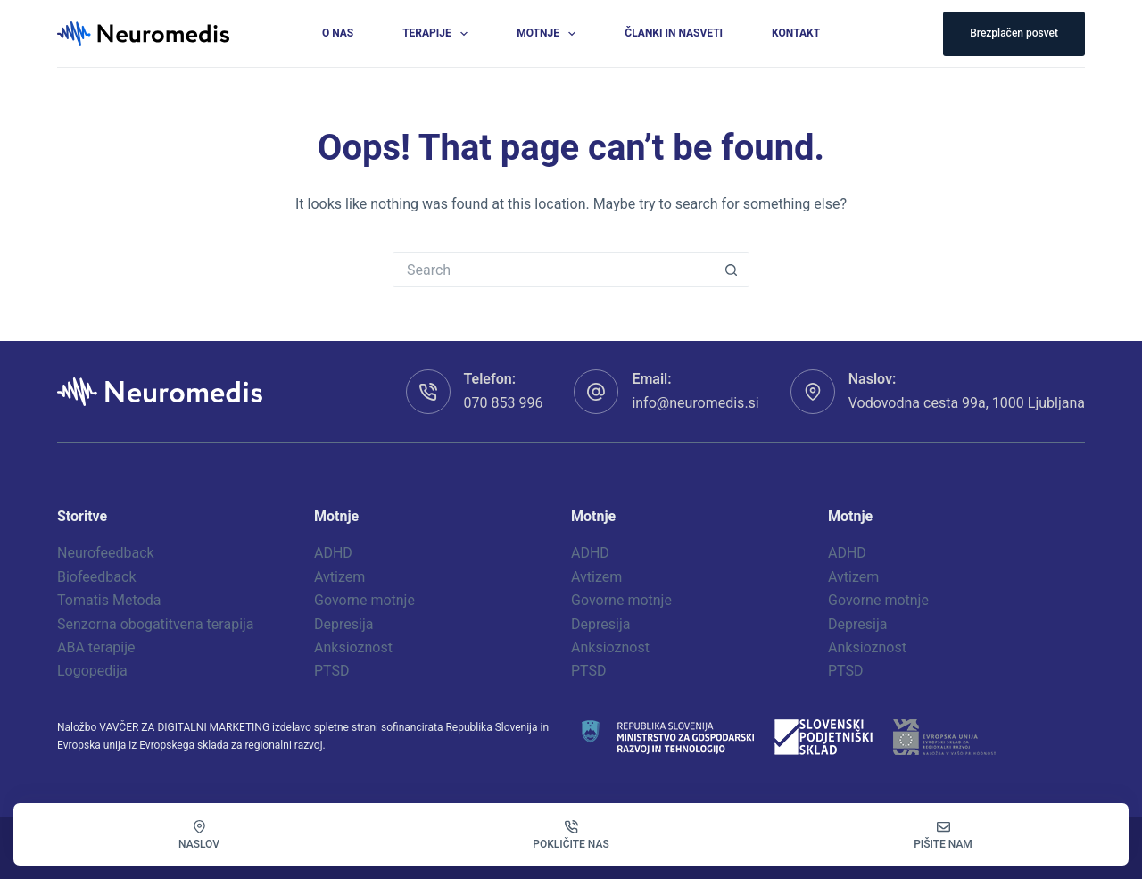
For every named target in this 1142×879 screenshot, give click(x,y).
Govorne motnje (364, 600)
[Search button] (731, 269)
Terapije (438, 34)
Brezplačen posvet (1014, 33)
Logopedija (92, 670)
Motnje (550, 34)
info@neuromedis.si (695, 402)
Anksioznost (353, 647)
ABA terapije (96, 647)
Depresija (343, 624)
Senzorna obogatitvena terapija (155, 624)
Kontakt (796, 33)
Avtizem (339, 576)
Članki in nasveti (674, 33)
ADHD (333, 552)
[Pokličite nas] (571, 834)
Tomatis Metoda (109, 600)
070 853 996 (503, 402)
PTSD (332, 670)
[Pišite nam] (943, 834)
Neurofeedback (105, 552)
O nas (337, 33)
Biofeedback (97, 576)
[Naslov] (199, 834)
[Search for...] (553, 269)
